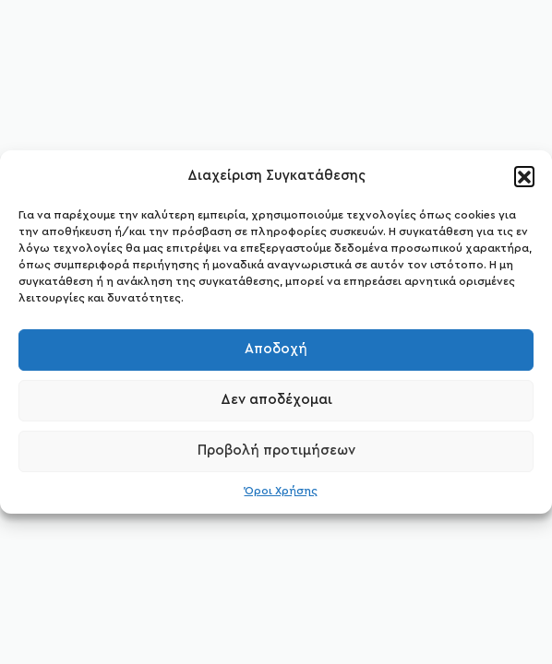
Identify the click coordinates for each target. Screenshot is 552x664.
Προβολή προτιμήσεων (276, 450)
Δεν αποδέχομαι (276, 400)
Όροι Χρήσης (281, 490)
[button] (524, 176)
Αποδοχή (276, 349)
